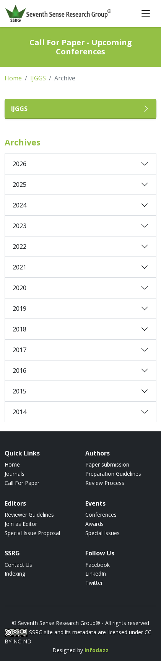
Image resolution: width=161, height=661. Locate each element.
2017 (19, 350)
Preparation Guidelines (113, 473)
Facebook (97, 564)
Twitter (94, 582)
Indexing (15, 573)
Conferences (101, 514)
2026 (19, 164)
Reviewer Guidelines (29, 514)
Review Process (104, 482)
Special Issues (102, 533)
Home (13, 78)
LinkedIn (95, 573)
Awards (94, 523)
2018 (19, 329)
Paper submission (107, 464)
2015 (19, 391)
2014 (19, 412)
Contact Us (18, 564)
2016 (19, 370)
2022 (19, 246)
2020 (19, 288)
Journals (14, 473)
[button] (80, 109)
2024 (19, 205)
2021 (19, 267)
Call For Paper (22, 482)
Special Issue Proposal (32, 533)
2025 (19, 184)
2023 (19, 226)
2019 (19, 308)
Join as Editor (21, 523)
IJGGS (38, 78)
